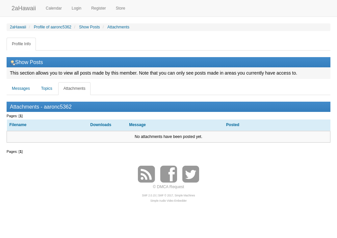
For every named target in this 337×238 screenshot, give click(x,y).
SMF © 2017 (165, 195)
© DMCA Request (168, 187)
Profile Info (21, 44)
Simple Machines (185, 195)
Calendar (54, 8)
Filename (18, 124)
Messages (21, 88)
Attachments (75, 88)
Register (98, 8)
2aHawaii (24, 7)
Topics (46, 88)
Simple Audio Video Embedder (168, 200)
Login (76, 8)
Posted (233, 124)
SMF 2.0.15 (149, 195)
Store (120, 8)
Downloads (100, 124)
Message (137, 124)
